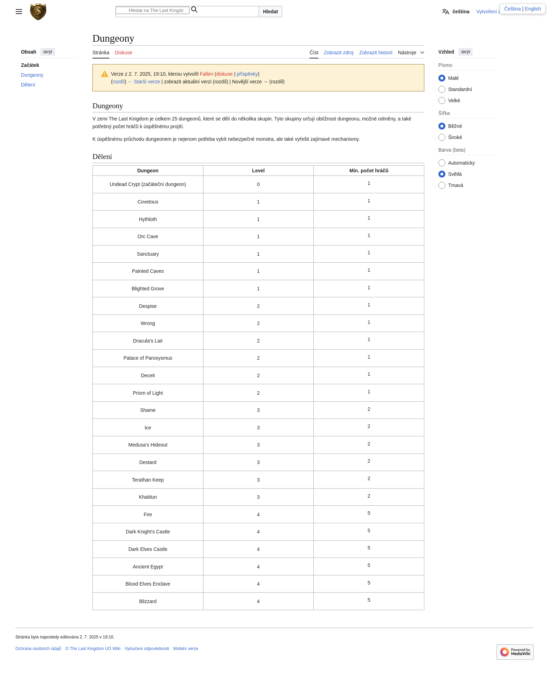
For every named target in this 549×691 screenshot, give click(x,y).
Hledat (270, 11)
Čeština (512, 9)
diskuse (224, 74)
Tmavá (455, 185)
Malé (453, 78)
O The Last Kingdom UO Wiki (92, 648)
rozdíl (119, 81)
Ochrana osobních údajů (38, 648)
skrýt (47, 51)
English (533, 9)
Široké (455, 137)
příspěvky (247, 74)
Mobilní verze (185, 648)
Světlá (455, 174)
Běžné (455, 126)
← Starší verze (143, 81)
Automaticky (461, 163)
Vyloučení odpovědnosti (147, 648)
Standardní (460, 89)
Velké (454, 100)
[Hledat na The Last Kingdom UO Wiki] (152, 10)
